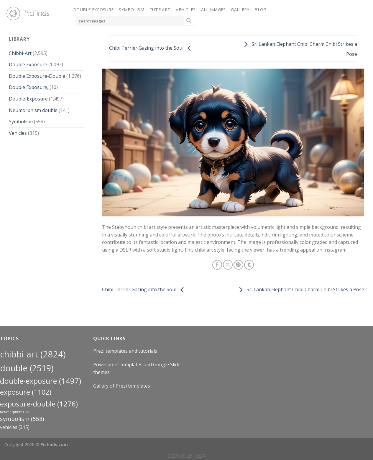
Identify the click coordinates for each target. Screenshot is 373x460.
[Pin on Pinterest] (238, 265)
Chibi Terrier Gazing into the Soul (151, 48)
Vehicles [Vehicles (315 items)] (14, 427)
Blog (260, 9)
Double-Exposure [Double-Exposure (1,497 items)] (40, 381)
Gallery (240, 9)
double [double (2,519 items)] (27, 368)
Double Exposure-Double (37, 76)
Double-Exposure (28, 98)
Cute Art (159, 9)
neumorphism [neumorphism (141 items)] (15, 412)
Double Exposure (93, 9)
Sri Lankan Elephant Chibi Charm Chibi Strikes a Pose (300, 289)
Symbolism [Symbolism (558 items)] (22, 419)
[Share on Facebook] (217, 265)
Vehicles (185, 9)
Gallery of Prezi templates (121, 386)
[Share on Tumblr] (249, 265)
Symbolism (131, 9)
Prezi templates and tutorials (125, 351)
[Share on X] (228, 265)
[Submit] (189, 21)
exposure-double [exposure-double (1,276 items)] (39, 404)
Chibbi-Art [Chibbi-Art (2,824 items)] (33, 354)
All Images (213, 9)
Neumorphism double (33, 110)
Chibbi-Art (20, 53)
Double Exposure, (28, 87)
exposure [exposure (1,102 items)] (25, 392)
